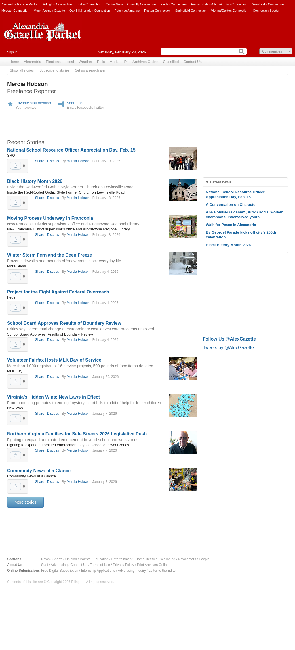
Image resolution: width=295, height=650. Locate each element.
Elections (53, 62)
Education (100, 559)
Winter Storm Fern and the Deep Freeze (49, 255)
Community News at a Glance (39, 470)
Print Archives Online (141, 62)
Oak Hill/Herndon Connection (89, 10)
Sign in (12, 52)
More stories (25, 502)
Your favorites (26, 108)
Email (71, 108)
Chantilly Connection (141, 4)
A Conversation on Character (231, 204)
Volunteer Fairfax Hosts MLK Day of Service (54, 360)
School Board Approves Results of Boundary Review (64, 323)
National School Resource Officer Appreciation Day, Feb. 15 (71, 150)
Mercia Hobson (78, 161)
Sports (57, 559)
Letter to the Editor (163, 571)
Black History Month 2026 (34, 181)
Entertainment (122, 559)
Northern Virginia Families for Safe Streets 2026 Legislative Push (77, 433)
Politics (85, 559)
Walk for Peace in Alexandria (231, 225)
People (204, 559)
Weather (85, 62)
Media (114, 62)
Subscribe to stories (54, 70)
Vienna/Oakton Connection (229, 10)
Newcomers (187, 559)
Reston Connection (157, 10)
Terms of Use (100, 565)
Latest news (220, 182)
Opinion (71, 559)
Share (39, 161)
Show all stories (22, 70)
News (45, 559)
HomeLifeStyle (146, 559)
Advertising (59, 565)
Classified (171, 62)
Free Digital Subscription (59, 571)
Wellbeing (167, 559)
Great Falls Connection (268, 4)
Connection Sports (266, 10)
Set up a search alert (90, 70)
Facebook (84, 108)
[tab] (245, 182)
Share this (75, 103)
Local (69, 62)
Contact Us (193, 62)
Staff (44, 565)
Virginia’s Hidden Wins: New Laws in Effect (53, 397)
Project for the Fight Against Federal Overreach (58, 292)
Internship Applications (98, 571)
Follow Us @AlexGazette (229, 339)
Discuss (53, 161)
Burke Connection (88, 4)
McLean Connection (15, 10)
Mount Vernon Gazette (49, 10)
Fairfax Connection (173, 4)
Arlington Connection (57, 4)
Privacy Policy (123, 565)
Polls (101, 62)
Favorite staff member (33, 103)
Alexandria (32, 62)
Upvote (15, 166)
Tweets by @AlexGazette (228, 347)
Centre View (114, 4)
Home (14, 62)
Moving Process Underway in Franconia (50, 218)
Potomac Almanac (127, 10)
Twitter (99, 108)
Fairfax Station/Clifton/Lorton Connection (219, 4)
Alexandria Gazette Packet (19, 4)
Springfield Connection (191, 10)
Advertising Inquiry (132, 571)
